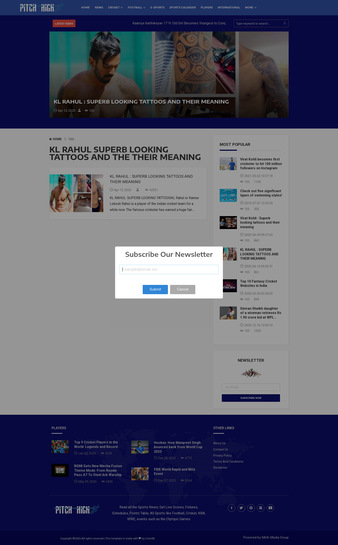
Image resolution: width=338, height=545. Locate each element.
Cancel (182, 289)
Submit (155, 289)
